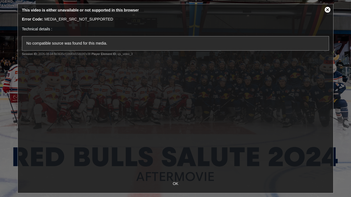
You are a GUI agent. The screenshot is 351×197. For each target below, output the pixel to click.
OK (175, 183)
